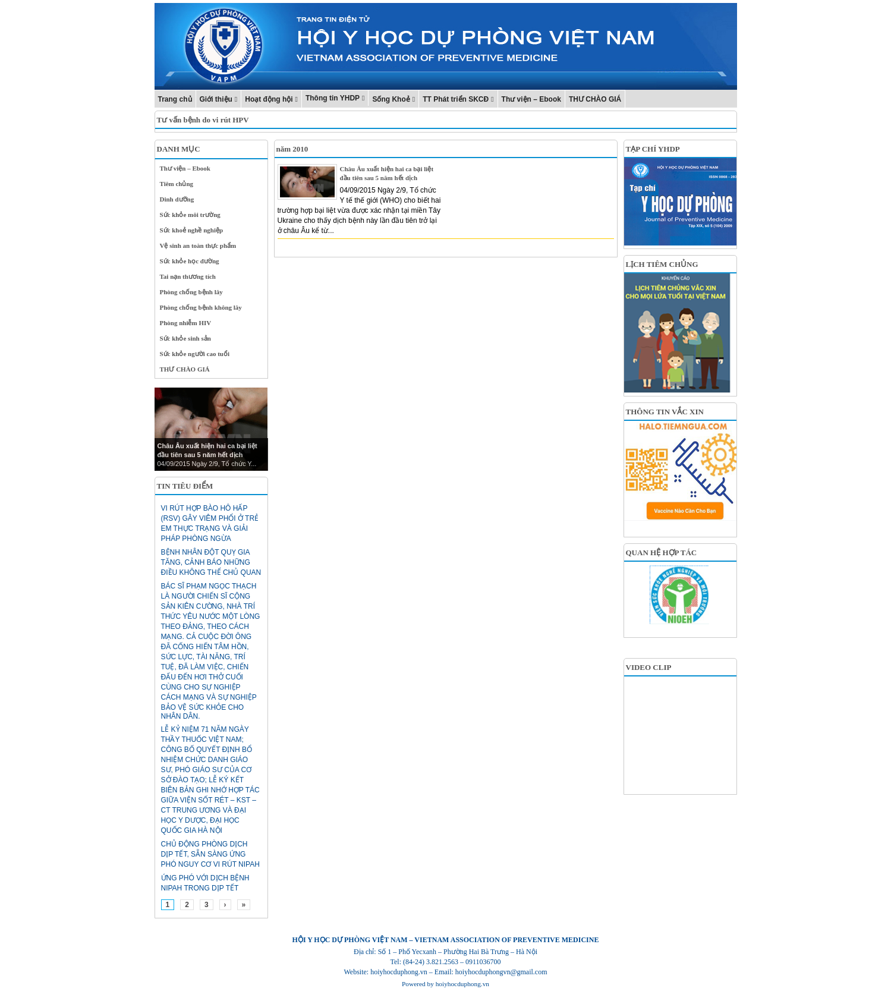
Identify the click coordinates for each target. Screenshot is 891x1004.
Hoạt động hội (268, 99)
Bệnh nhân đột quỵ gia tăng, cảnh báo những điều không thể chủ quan (211, 562)
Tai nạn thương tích (188, 276)
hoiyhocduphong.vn (462, 983)
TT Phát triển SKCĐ (456, 99)
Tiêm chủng (177, 183)
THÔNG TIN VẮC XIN (665, 411)
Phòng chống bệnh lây (191, 291)
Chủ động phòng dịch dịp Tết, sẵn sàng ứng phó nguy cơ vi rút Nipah (210, 854)
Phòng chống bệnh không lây (201, 307)
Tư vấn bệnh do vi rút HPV (203, 119)
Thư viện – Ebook (531, 99)
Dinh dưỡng (177, 199)
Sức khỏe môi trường (190, 214)
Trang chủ (175, 99)
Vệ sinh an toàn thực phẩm (198, 245)
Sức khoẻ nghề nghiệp (191, 230)
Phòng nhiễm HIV (186, 322)
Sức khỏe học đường (189, 261)
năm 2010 (292, 148)
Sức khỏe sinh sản (185, 338)
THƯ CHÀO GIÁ (595, 99)
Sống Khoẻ (391, 99)
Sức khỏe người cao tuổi (195, 353)
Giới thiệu (216, 99)
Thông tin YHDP (333, 98)
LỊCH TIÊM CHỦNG (662, 264)
